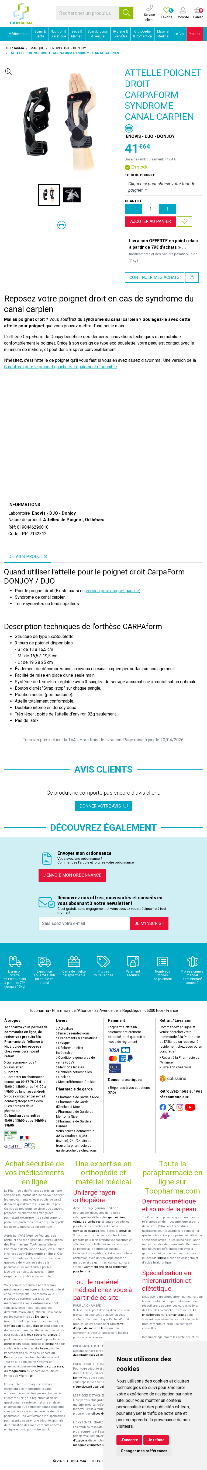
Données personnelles (74, 1072)
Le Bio (179, 34)
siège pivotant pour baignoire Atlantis (98, 1386)
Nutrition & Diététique (58, 34)
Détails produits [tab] (27, 556)
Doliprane (41, 1316)
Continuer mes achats (154, 277)
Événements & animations (77, 1038)
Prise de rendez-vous (73, 1033)
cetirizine (51, 1344)
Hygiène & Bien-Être (120, 34)
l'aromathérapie (175, 1315)
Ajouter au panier (150, 221)
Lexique (63, 1043)
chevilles (125, 1231)
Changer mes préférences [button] (144, 1451)
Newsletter (13, 1067)
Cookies (63, 1077)
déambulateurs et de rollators (94, 1355)
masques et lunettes (87, 1445)
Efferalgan (14, 1326)
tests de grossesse (50, 1366)
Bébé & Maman (76, 34)
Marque (37, 48)
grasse (52, 1334)
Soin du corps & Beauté (98, 34)
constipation (12, 1344)
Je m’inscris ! (149, 923)
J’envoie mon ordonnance (72, 875)
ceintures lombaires (87, 1221)
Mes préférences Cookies (76, 1082)
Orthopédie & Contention (142, 34)
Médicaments (18, 34)
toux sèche (34, 1334)
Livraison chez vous (176, 1067)
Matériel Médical (163, 34)
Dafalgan (36, 1326)
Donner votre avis (103, 806)
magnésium (17, 1371)
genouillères (116, 1217)
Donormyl (11, 1357)
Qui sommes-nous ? (20, 1062)
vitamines (26, 1375)
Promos (194, 34)
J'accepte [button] (129, 1440)
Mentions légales (70, 1067)
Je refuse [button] (156, 1440)
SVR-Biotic (159, 1258)
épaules (93, 1231)
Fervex (44, 1348)
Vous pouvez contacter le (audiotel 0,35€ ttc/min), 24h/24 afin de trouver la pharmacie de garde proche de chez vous (76, 1140)
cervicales (80, 1231)
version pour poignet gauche (112, 590)
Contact (11, 1072)
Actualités (65, 1028)
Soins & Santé (40, 34)
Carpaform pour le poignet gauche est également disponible (60, 366)
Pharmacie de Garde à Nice (77, 1097)
